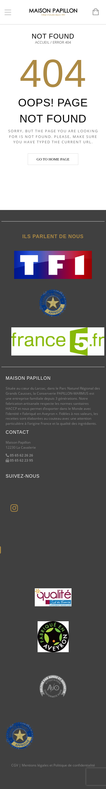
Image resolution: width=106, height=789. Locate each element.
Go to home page (52, 159)
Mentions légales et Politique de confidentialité (58, 765)
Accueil (42, 42)
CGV (14, 765)
